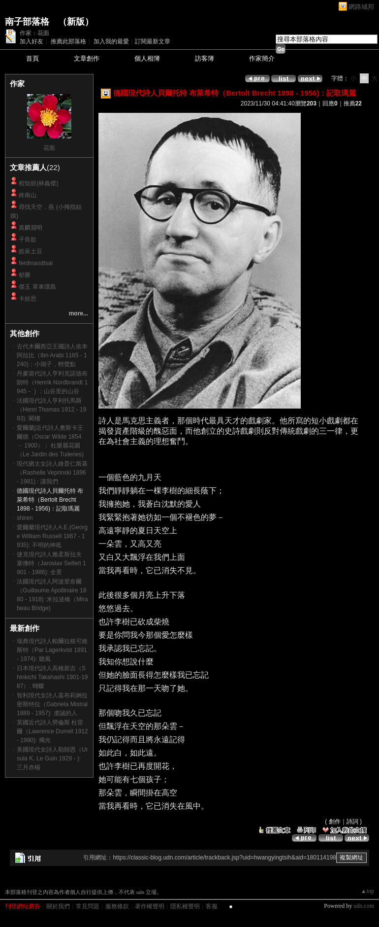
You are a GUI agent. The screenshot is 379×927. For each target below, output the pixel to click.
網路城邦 (361, 6)
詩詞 (352, 821)
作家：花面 (34, 33)
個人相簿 (147, 58)
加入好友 (31, 41)
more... (78, 313)
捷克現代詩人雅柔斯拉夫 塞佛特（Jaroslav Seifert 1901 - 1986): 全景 (51, 563)
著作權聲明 (149, 906)
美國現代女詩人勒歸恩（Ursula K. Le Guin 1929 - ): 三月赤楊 (52, 758)
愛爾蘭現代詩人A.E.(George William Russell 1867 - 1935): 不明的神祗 (52, 536)
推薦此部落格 (68, 41)
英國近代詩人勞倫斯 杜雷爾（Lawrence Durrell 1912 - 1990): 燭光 (52, 731)
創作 (335, 821)
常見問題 (87, 906)
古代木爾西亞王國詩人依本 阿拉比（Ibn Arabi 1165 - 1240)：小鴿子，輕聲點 (52, 355)
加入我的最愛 (111, 41)
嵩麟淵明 (30, 227)
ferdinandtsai (36, 263)
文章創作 (86, 58)
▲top (367, 891)
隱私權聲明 (185, 906)
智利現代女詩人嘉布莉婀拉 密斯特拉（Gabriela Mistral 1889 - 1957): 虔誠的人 (52, 704)
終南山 (27, 195)
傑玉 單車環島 (37, 286)
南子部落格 (27, 22)
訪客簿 (204, 58)
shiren (25, 518)
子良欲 (27, 239)
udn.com (363, 905)
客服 (212, 906)
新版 (76, 22)
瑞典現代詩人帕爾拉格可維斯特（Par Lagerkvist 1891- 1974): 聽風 (52, 650)
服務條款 (117, 906)
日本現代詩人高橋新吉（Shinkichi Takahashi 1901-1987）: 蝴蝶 (52, 677)
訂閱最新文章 (152, 41)
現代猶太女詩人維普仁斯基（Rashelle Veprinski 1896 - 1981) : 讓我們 (52, 472)
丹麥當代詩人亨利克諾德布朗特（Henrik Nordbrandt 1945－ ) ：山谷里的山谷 (52, 382)
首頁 (32, 58)
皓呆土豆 (30, 251)
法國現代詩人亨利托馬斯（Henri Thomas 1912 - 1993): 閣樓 (51, 409)
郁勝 (25, 275)
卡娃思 (27, 298)
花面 (49, 147)
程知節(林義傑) (38, 183)
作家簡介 (262, 58)
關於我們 (58, 906)
